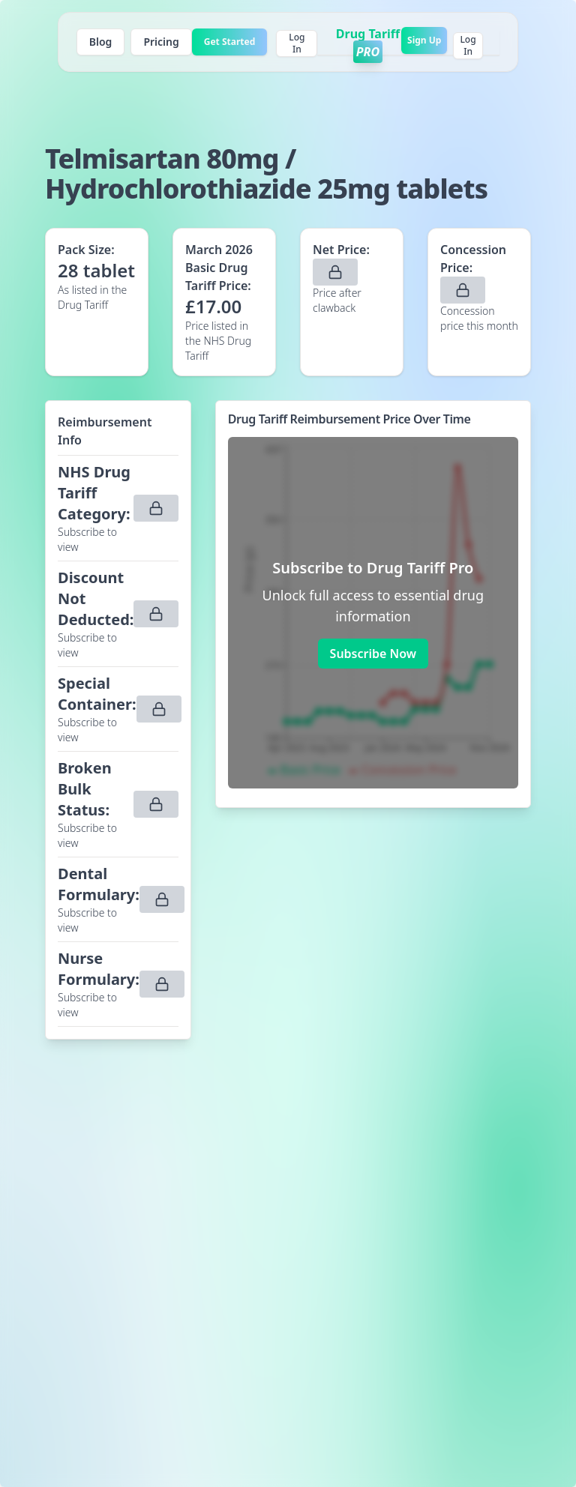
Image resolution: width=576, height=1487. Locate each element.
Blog (100, 41)
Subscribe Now (373, 653)
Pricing (160, 41)
